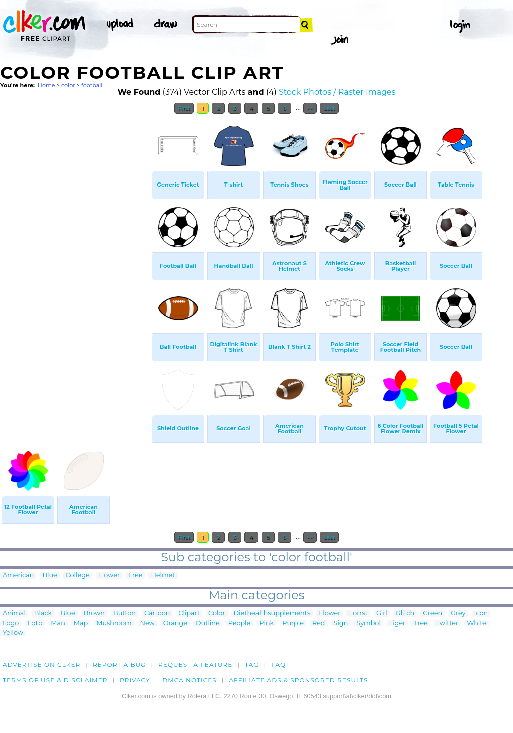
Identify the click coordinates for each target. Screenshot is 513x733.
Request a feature (195, 664)
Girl (381, 613)
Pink (266, 623)
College (78, 575)
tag (252, 664)
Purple (293, 623)
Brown (94, 613)
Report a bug (119, 664)
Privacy (135, 680)
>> (310, 108)
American (18, 575)
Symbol (368, 623)
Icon (481, 613)
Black (43, 613)
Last (329, 108)
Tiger (397, 623)
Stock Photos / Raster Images (337, 92)
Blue (49, 575)
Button (124, 613)
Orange (175, 623)
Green (432, 613)
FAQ (278, 664)
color (68, 85)
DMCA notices (189, 680)
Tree (421, 623)
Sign (341, 623)
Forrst (358, 613)
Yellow (13, 633)
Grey (458, 613)
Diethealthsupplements (272, 613)
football (91, 85)
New (147, 623)
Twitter (447, 623)
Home (46, 85)
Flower (109, 575)
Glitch (405, 613)
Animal (14, 613)
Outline (208, 623)
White (476, 623)
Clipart (189, 613)
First (184, 108)
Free (135, 575)
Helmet (163, 575)
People (239, 623)
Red (318, 623)
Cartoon (157, 613)
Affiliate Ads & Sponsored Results (298, 680)
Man (58, 623)
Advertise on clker (41, 664)
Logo (11, 623)
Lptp (34, 623)
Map (81, 623)
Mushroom (113, 623)
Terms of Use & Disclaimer (55, 680)
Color (216, 613)
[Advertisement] (75, 269)
